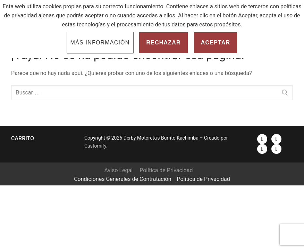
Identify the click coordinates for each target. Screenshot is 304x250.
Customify (95, 146)
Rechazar (163, 42)
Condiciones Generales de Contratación (122, 179)
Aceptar (215, 42)
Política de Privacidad (166, 170)
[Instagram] (262, 149)
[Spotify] (276, 149)
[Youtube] (276, 139)
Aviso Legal (118, 170)
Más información (100, 42)
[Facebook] (262, 139)
